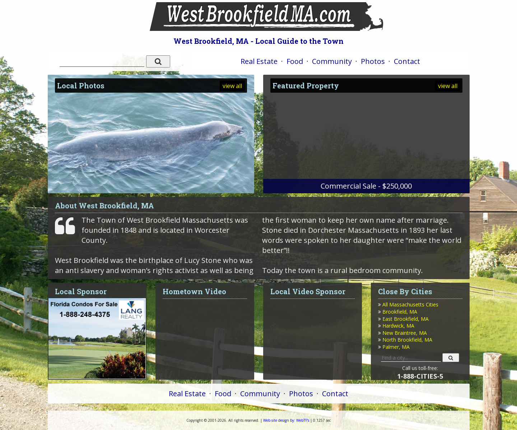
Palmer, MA (396, 346)
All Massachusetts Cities (410, 304)
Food (295, 61)
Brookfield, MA (399, 311)
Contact (407, 61)
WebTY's (286, 420)
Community (332, 61)
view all (232, 86)
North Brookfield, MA (407, 339)
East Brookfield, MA (405, 318)
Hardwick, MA (398, 325)
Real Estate (259, 61)
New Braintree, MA (404, 332)
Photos (373, 61)
